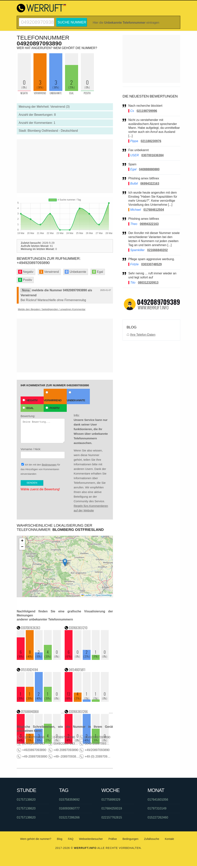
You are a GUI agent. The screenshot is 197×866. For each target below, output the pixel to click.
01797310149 (157, 808)
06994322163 (149, 183)
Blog (59, 838)
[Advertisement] (65, 166)
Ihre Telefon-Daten (142, 334)
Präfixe (113, 838)
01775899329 (110, 799)
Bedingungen (49, 464)
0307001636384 (152, 155)
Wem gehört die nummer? (35, 838)
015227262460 (158, 817)
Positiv (52, 408)
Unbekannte (76, 396)
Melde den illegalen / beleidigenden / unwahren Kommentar (51, 309)
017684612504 (153, 209)
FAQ (70, 838)
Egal (28, 408)
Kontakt (169, 838)
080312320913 (148, 282)
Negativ (30, 400)
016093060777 (69, 808)
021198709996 (147, 110)
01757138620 (26, 799)
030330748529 (151, 264)
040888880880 (149, 169)
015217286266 (69, 817)
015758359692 (69, 799)
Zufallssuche (151, 838)
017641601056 (158, 799)
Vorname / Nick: (43, 453)
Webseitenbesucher (91, 838)
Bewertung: (43, 428)
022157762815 (111, 817)
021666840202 (157, 250)
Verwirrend (52, 396)
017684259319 (111, 808)
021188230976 (151, 141)
